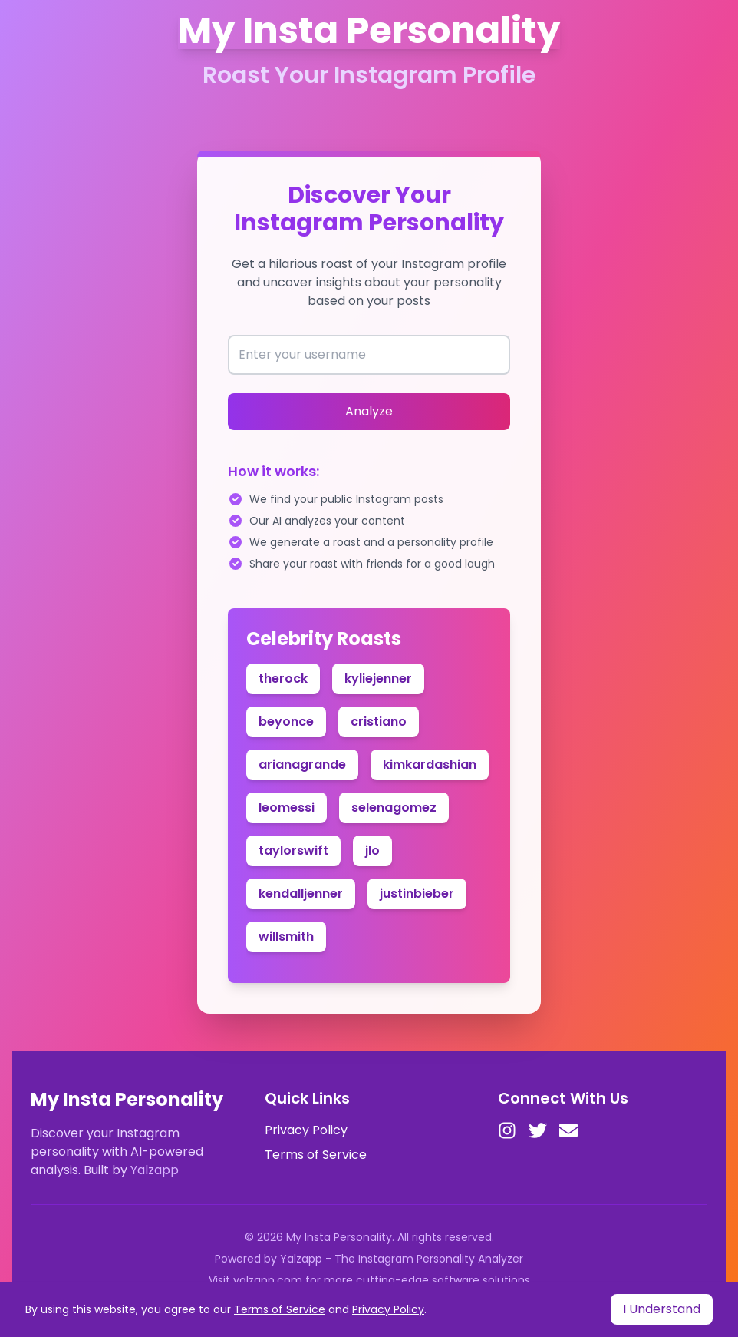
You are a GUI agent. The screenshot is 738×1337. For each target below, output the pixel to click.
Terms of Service (316, 1154)
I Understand (661, 1309)
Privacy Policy (306, 1130)
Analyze (369, 411)
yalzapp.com (267, 1280)
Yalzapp (154, 1170)
